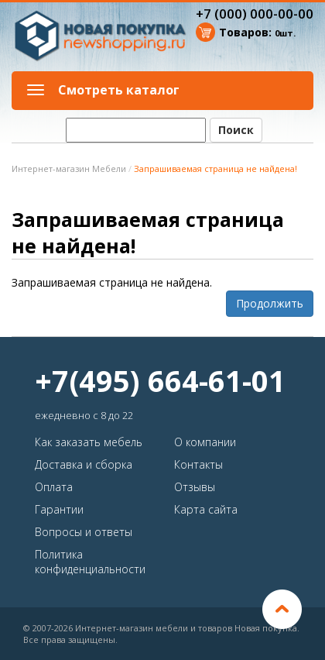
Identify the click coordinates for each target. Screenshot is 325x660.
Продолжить (269, 303)
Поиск (236, 129)
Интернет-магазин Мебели (69, 168)
